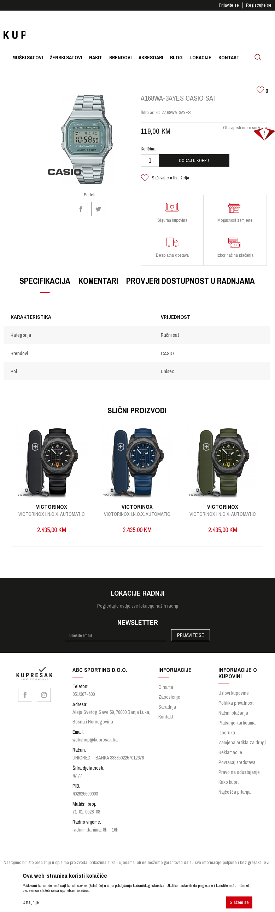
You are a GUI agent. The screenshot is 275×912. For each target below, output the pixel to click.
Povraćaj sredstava (237, 767)
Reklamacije (230, 758)
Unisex (167, 376)
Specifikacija (44, 285)
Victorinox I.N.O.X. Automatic (137, 518)
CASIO (167, 358)
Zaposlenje (169, 702)
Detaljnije (31, 902)
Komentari (98, 285)
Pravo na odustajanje (239, 777)
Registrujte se (258, 5)
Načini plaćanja (233, 718)
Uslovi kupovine (233, 698)
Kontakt (165, 722)
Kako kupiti (229, 787)
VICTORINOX (51, 511)
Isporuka (226, 738)
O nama (165, 692)
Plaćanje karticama (237, 728)
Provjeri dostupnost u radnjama (190, 285)
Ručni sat (169, 340)
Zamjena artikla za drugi (242, 748)
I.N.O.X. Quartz (51, 518)
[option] (51, 491)
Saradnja (167, 712)
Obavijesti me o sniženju (244, 132)
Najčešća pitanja (234, 797)
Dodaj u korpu (194, 165)
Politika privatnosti (236, 708)
